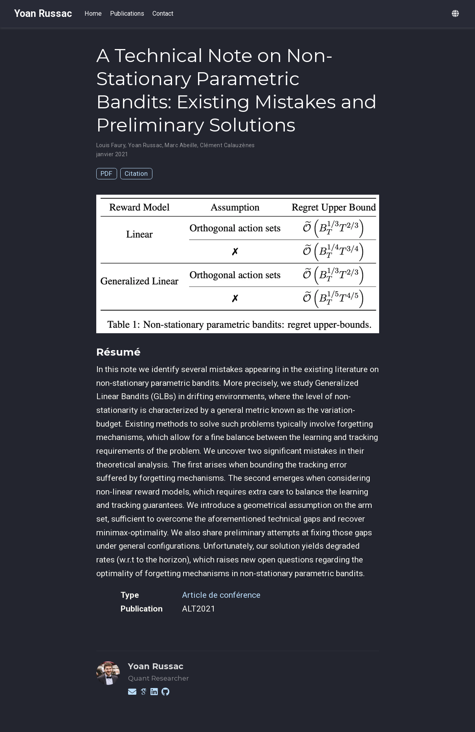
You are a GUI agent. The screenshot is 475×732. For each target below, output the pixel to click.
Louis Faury (111, 145)
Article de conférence (221, 595)
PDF (106, 173)
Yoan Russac (43, 13)
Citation (136, 173)
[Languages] (456, 13)
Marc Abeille (181, 145)
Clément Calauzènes (227, 145)
